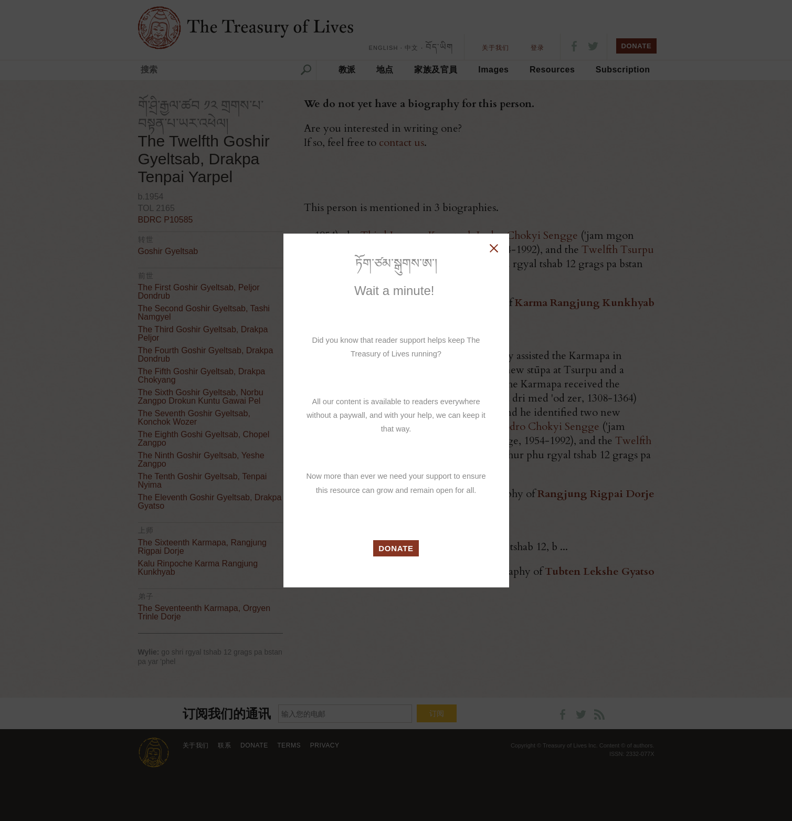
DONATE (396, 548)
